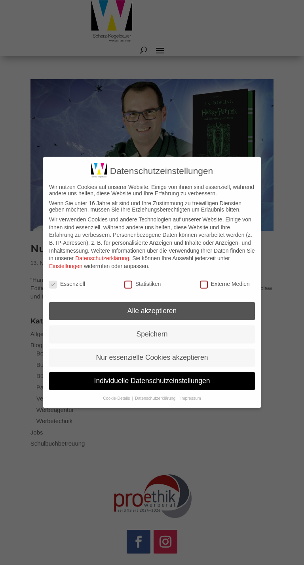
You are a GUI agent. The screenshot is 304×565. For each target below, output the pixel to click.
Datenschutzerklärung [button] (156, 391)
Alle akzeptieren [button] (152, 304)
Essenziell (67, 276)
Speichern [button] (152, 327)
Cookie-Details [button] (117, 391)
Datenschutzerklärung (102, 251)
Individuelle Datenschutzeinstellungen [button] (152, 374)
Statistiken (142, 276)
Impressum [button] (190, 391)
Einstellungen (65, 258)
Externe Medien (225, 276)
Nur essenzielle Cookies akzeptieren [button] (152, 350)
